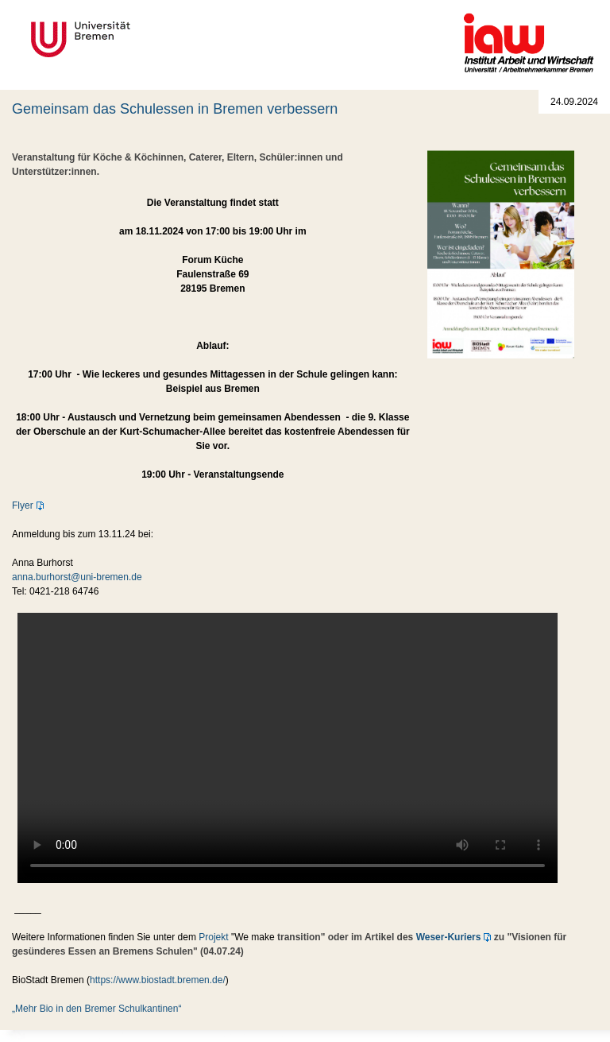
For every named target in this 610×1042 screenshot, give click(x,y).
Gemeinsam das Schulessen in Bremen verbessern (175, 109)
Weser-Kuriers (448, 937)
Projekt (213, 937)
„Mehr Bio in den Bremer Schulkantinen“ (96, 1008)
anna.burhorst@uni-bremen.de (77, 577)
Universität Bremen (133, 39)
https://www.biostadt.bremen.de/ (158, 980)
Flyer (22, 505)
